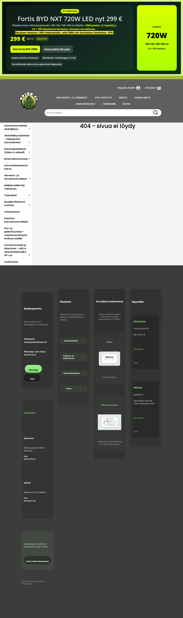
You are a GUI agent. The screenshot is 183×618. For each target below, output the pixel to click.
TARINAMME (109, 104)
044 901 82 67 (30, 355)
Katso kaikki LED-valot (57, 49)
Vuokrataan (11, 261)
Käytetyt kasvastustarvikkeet (16, 220)
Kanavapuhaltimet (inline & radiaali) (15, 150)
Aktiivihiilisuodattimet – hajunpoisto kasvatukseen (17, 139)
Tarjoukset (10, 195)
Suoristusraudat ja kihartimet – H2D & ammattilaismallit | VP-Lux (15, 250)
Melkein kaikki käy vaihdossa (14, 187)
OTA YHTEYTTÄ (103, 97)
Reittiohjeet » (139, 349)
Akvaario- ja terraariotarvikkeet (15, 177)
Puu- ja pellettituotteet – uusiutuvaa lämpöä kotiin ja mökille (15, 233)
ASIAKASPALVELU (86, 104)
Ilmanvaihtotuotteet (16, 159)
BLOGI (127, 104)
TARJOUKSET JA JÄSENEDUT (72, 97)
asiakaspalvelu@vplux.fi (35, 342)
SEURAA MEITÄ (143, 97)
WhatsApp (33, 370)
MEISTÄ (123, 97)
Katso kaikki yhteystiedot (37, 561)
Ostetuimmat (12, 211)
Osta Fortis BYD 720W (25, 49)
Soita (32, 379)
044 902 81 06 (29, 501)
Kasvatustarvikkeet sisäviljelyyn (15, 127)
